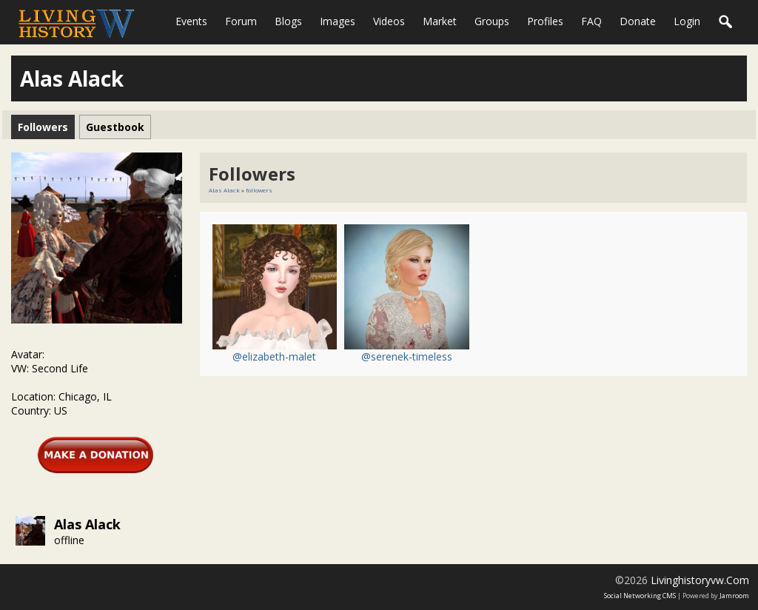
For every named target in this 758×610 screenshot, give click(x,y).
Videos (389, 21)
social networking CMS (640, 595)
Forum (241, 21)
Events (191, 21)
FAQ (591, 21)
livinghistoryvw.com (700, 580)
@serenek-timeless (406, 356)
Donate (638, 21)
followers (259, 190)
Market (440, 21)
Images (337, 21)
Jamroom (734, 595)
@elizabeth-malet (274, 356)
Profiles (545, 21)
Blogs (288, 21)
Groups (491, 21)
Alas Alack (87, 524)
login (687, 21)
